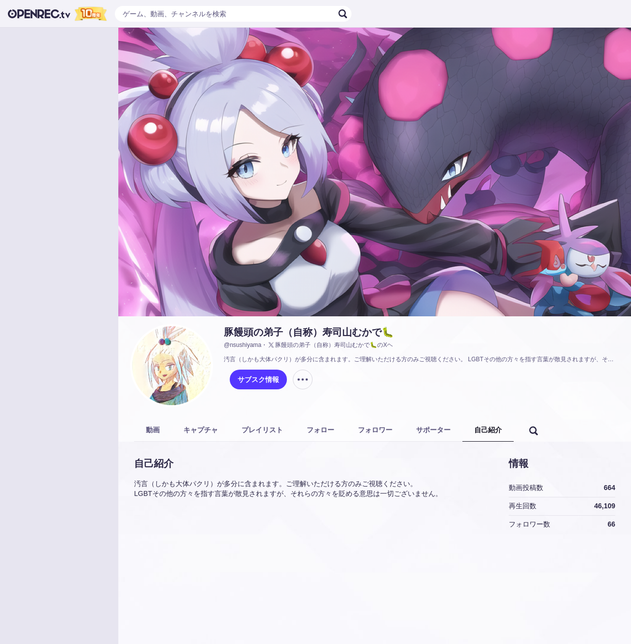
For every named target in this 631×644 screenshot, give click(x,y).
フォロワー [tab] (375, 430)
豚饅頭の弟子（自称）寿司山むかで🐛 (309, 332)
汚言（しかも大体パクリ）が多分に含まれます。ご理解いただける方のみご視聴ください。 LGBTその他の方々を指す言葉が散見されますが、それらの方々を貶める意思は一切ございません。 (421, 359)
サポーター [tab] (433, 430)
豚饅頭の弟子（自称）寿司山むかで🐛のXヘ (330, 345)
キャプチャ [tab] (200, 430)
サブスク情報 (258, 379)
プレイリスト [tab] (262, 430)
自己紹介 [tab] (488, 430)
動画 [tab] (153, 430)
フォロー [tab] (320, 430)
